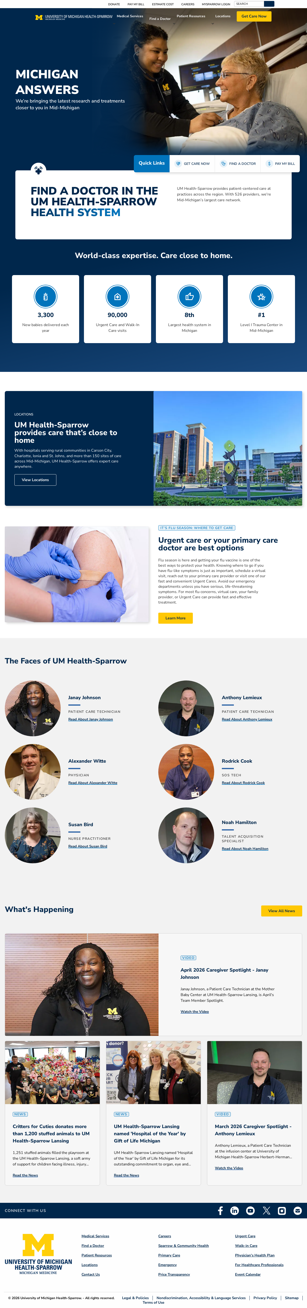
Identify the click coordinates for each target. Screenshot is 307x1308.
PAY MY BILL (285, 163)
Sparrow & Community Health (183, 1245)
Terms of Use (153, 1302)
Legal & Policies (135, 1298)
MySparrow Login (216, 4)
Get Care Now (254, 16)
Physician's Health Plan (255, 1255)
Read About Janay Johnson (90, 719)
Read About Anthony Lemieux (247, 719)
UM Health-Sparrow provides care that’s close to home (65, 432)
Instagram (282, 1210)
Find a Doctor (160, 19)
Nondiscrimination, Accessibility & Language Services (201, 1298)
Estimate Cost (163, 4)
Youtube (250, 1210)
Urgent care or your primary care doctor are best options (218, 544)
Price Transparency (174, 1274)
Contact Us (91, 1274)
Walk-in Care (246, 1245)
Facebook (220, 1210)
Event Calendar (248, 1274)
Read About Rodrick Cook (243, 782)
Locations (222, 16)
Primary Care (169, 1255)
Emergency (167, 1264)
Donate (114, 4)
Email (298, 1211)
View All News (281, 911)
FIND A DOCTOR (242, 163)
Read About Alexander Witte (92, 782)
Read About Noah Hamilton (245, 848)
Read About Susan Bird (87, 846)
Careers (187, 4)
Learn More (175, 618)
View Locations (35, 480)
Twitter (266, 1210)
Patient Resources (191, 16)
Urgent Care (245, 1236)
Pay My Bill (136, 4)
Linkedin (234, 1210)
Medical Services (130, 16)
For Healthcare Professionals (259, 1264)
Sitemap (292, 1298)
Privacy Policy (265, 1298)
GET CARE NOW (197, 163)
